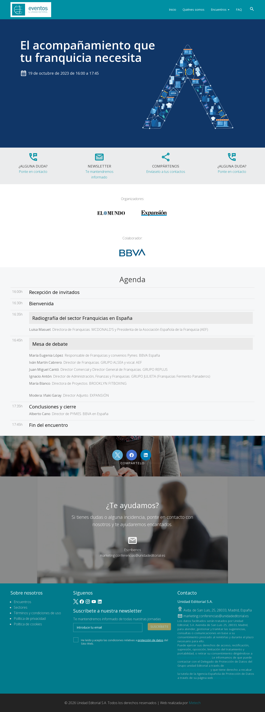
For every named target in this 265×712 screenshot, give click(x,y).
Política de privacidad (30, 618)
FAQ (239, 9)
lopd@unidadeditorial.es (193, 657)
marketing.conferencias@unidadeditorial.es (132, 555)
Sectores (20, 607)
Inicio (172, 9)
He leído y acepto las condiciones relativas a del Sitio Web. (120, 641)
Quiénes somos (193, 9)
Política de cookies (28, 624)
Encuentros (220, 9)
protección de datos (150, 640)
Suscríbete (159, 626)
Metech (195, 702)
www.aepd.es (223, 678)
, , (217, 610)
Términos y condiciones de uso (37, 613)
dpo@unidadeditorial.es (193, 670)
